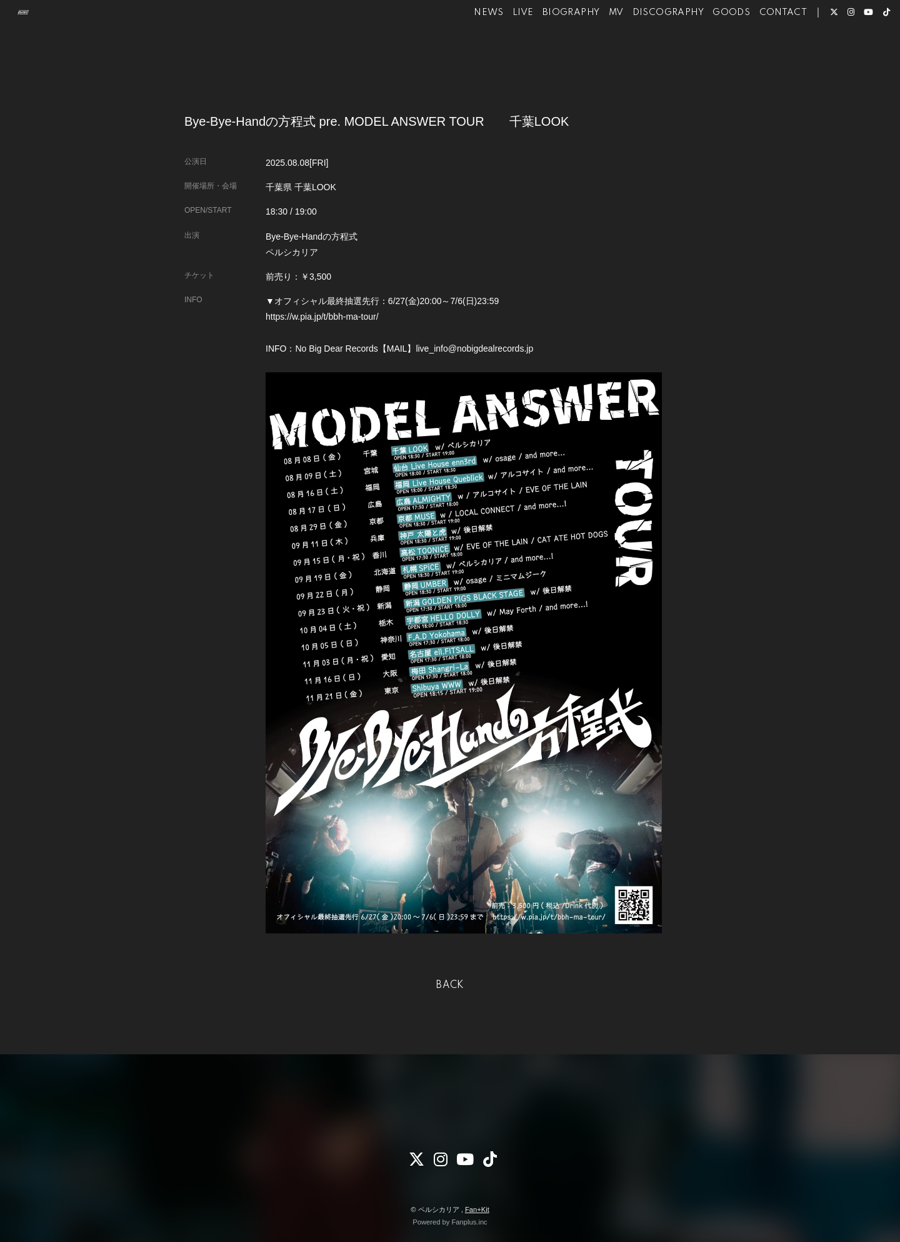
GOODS (707, 48)
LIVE (499, 48)
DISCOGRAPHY (643, 48)
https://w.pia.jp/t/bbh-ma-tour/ (322, 317)
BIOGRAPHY (547, 48)
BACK (450, 985)
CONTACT (759, 48)
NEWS (465, 48)
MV (591, 48)
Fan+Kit (477, 1209)
